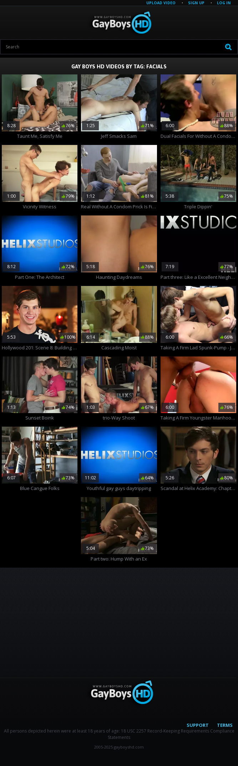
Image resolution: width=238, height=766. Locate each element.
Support (198, 725)
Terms (225, 725)
